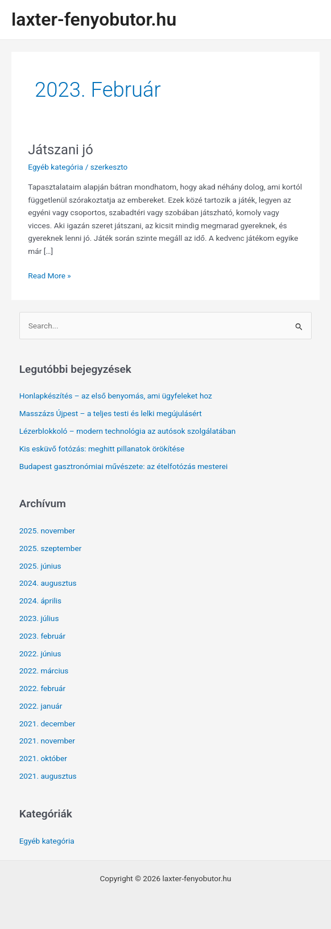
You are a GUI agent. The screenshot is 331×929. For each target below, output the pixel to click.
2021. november (47, 740)
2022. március (44, 670)
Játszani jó (60, 150)
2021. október (43, 758)
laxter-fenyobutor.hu (93, 19)
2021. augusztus (48, 775)
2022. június (40, 653)
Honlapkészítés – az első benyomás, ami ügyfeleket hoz (115, 395)
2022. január (41, 705)
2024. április (40, 600)
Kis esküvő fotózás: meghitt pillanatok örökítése (101, 448)
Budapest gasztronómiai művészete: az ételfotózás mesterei (123, 466)
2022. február (42, 688)
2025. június (40, 565)
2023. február (42, 635)
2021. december (47, 723)
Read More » (49, 275)
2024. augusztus (48, 582)
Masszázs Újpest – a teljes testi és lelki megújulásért (110, 413)
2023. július (39, 618)
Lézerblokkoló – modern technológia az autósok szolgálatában (127, 430)
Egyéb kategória (55, 166)
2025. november (47, 530)
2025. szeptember (50, 548)
